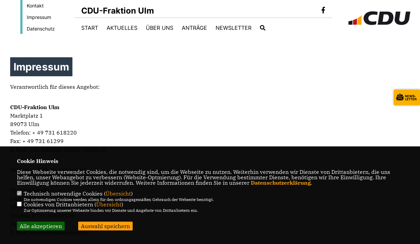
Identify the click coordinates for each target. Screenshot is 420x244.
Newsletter (233, 27)
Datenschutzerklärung (281, 182)
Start (89, 27)
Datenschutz (41, 29)
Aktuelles (122, 27)
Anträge (194, 27)
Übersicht (118, 193)
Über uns (159, 27)
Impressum (39, 17)
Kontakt (35, 5)
